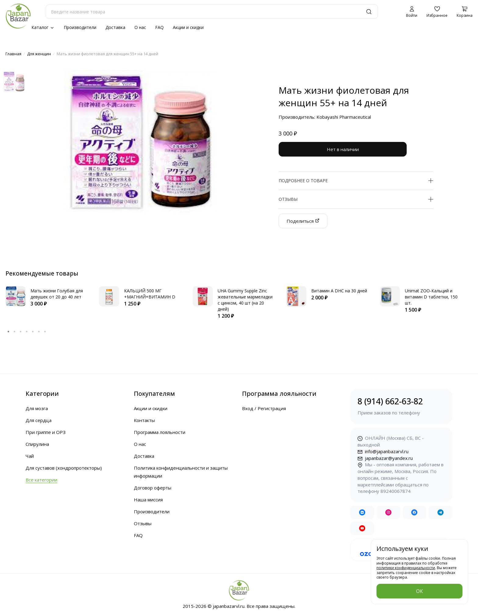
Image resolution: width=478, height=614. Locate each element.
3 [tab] (21, 331)
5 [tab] (33, 331)
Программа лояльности (159, 432)
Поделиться (303, 221)
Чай (30, 456)
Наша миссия (148, 500)
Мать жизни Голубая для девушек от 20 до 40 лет (56, 294)
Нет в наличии (343, 149)
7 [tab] (45, 331)
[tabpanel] (46, 296)
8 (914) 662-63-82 (401, 406)
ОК (419, 591)
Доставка (115, 27)
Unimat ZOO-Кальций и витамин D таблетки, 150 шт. (431, 297)
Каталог (43, 27)
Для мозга (37, 408)
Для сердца (39, 420)
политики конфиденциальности (405, 568)
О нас (140, 27)
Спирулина (37, 444)
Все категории (41, 480)
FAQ (159, 27)
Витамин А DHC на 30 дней (339, 291)
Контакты (144, 420)
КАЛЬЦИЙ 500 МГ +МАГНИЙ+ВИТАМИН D (149, 294)
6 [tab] (39, 331)
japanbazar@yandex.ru (385, 458)
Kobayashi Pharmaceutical (343, 117)
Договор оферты (152, 488)
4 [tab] (27, 331)
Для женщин (39, 53)
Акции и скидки (188, 27)
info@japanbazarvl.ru (383, 451)
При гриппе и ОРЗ (46, 432)
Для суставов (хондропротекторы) (64, 468)
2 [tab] (15, 331)
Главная (13, 53)
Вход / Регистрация (264, 408)
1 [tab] (8, 331)
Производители (80, 27)
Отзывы (143, 523)
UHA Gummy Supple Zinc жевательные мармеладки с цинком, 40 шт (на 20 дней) (245, 300)
